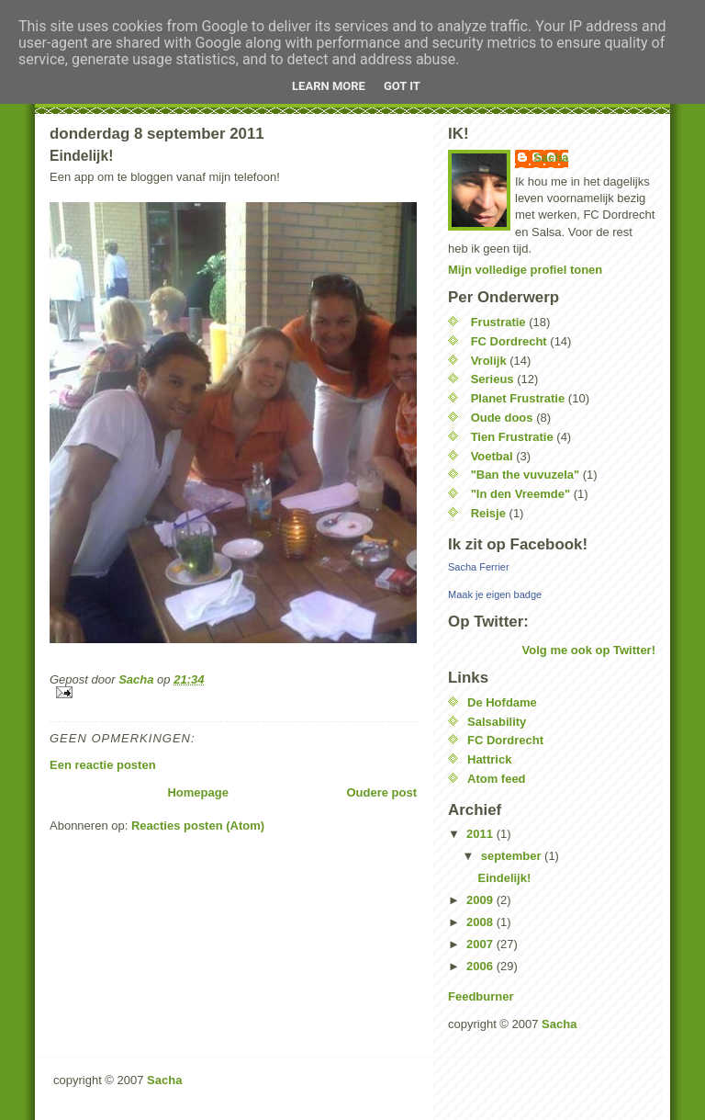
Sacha (550, 157)
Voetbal (492, 456)
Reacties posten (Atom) (197, 825)
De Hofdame (502, 702)
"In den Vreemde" (520, 494)
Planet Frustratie (518, 398)
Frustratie (498, 322)
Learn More (328, 86)
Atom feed (496, 779)
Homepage (197, 792)
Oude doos (502, 417)
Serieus (492, 379)
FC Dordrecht (509, 341)
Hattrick (489, 759)
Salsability (496, 722)
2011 (481, 834)
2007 (481, 944)
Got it (402, 86)
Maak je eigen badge (495, 594)
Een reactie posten (103, 765)
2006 (481, 966)
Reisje (488, 513)
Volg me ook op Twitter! (588, 650)
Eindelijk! (504, 878)
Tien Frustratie (512, 437)
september (512, 856)
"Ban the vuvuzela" (525, 474)
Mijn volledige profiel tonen (525, 270)
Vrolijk (489, 361)
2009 (481, 900)
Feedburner (481, 996)
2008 (481, 922)
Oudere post (381, 792)
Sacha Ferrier (478, 566)
